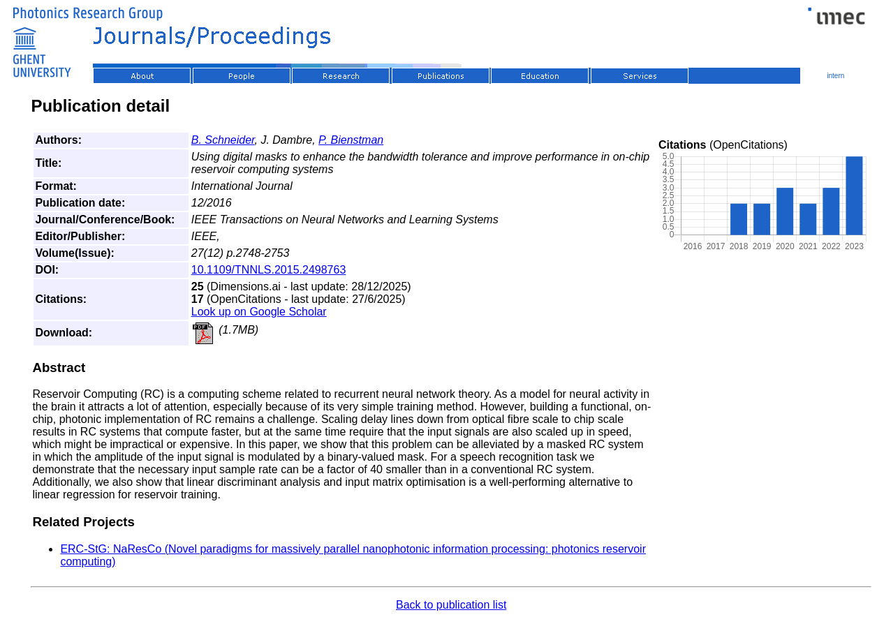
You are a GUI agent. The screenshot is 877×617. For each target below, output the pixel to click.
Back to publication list (451, 605)
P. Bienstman (350, 140)
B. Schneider (223, 140)
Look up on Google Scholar (259, 312)
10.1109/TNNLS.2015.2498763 (268, 270)
